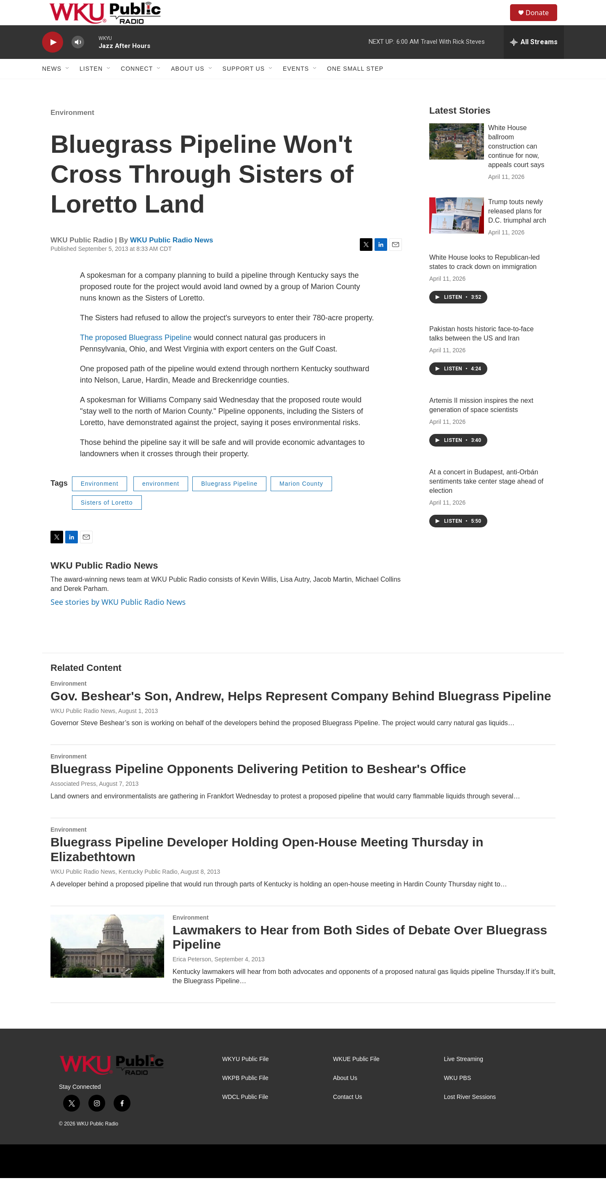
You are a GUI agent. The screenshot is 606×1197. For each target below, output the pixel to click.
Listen (91, 87)
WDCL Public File (245, 1116)
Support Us (244, 87)
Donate (542, 22)
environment (160, 502)
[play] (52, 61)
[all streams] (534, 61)
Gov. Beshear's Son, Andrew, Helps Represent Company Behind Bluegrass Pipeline (300, 715)
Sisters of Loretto (107, 521)
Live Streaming (463, 1078)
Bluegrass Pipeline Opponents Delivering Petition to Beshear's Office (258, 788)
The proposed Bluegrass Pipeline (135, 356)
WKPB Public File (245, 1097)
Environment (72, 132)
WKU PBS (457, 1097)
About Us (187, 87)
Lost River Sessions (470, 1116)
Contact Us (347, 1116)
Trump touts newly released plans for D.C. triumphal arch (517, 230)
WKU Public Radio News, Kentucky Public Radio (114, 890)
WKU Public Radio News (171, 259)
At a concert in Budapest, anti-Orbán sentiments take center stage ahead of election (486, 500)
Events (296, 87)
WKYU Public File (245, 1078)
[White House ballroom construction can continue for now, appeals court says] (456, 160)
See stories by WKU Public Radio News (118, 621)
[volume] (78, 61)
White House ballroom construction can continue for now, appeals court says (516, 165)
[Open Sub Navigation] (67, 87)
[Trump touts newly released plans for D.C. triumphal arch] (456, 234)
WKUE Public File (356, 1078)
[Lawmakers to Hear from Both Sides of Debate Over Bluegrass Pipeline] (107, 965)
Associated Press (73, 802)
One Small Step (355, 87)
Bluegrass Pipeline (229, 502)
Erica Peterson (192, 978)
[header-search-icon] (500, 22)
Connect (137, 87)
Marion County (301, 502)
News (51, 87)
